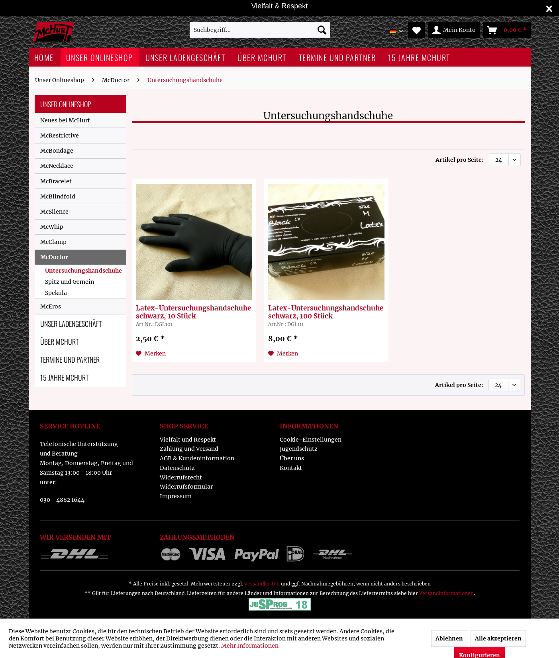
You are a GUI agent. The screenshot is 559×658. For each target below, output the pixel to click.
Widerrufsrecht (181, 477)
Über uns (292, 458)
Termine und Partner (70, 359)
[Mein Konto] (454, 30)
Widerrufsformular (186, 486)
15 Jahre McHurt (64, 377)
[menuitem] (260, 30)
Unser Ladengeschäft (71, 323)
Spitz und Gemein (69, 281)
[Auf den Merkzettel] (151, 353)
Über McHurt (59, 341)
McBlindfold (57, 196)
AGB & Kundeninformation (197, 458)
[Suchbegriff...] (260, 30)
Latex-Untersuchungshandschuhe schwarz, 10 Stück (193, 312)
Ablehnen (449, 638)
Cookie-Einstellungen (310, 439)
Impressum (176, 496)
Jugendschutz (299, 448)
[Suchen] (322, 30)
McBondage (56, 150)
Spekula (56, 293)
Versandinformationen (446, 593)
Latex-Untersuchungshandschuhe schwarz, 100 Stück (325, 312)
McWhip (51, 226)
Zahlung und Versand (189, 448)
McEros (50, 306)
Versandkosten (262, 584)
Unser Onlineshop (65, 104)
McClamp (53, 242)
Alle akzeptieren (498, 638)
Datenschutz (177, 467)
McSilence (54, 211)
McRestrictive (59, 135)
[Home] (44, 57)
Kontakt (291, 467)
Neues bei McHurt (65, 120)
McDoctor (54, 257)
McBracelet (56, 181)
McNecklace (56, 165)
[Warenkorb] (507, 30)
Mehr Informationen (250, 645)
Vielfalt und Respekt (188, 439)
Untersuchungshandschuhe (83, 270)
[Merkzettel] (416, 30)
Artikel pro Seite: (459, 159)
